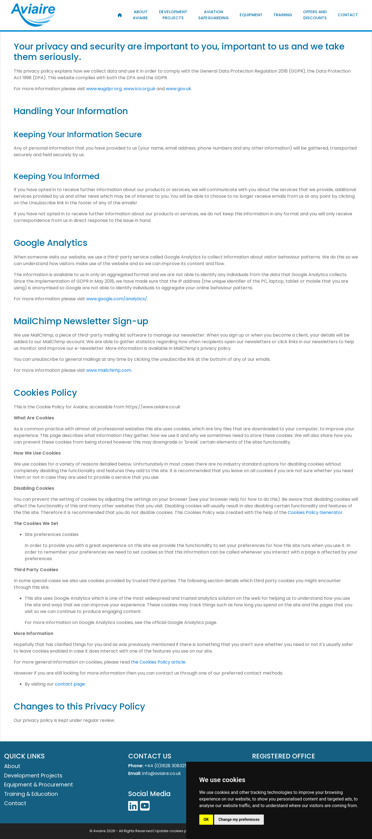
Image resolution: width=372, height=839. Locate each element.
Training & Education (31, 794)
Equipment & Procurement (38, 784)
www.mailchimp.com (108, 370)
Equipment (251, 15)
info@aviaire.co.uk (161, 773)
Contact (348, 15)
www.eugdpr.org (104, 89)
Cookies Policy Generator (315, 512)
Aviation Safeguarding (213, 15)
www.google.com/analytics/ (116, 299)
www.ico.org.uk (139, 89)
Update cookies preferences (181, 831)
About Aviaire (140, 15)
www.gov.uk (178, 89)
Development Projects (173, 15)
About (12, 766)
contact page (70, 684)
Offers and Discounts (315, 15)
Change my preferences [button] (239, 819)
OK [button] (206, 819)
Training (282, 15)
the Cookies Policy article (158, 662)
